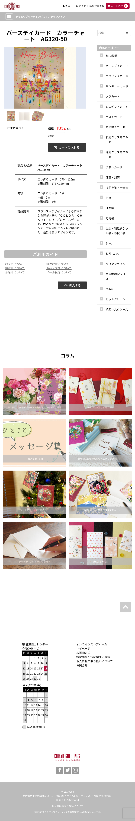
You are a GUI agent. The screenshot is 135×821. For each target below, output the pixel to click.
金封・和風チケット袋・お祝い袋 (117, 230)
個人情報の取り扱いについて (94, 661)
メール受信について (59, 273)
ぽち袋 (110, 208)
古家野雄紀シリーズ (117, 276)
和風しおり (113, 254)
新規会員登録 (96, 6)
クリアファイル (115, 264)
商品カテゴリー (109, 48)
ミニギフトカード (117, 107)
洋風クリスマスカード (117, 154)
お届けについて (15, 273)
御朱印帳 (111, 55)
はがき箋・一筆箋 (117, 187)
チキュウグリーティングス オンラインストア (40, 16)
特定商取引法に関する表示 (93, 657)
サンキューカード (117, 86)
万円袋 (110, 218)
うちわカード (114, 167)
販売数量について (57, 265)
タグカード (113, 96)
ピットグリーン (115, 299)
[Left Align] (127, 33)
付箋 (108, 198)
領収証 (110, 289)
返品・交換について (59, 269)
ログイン (81, 6)
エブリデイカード (117, 76)
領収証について (15, 269)
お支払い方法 (13, 265)
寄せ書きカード (115, 127)
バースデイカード (117, 66)
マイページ (83, 648)
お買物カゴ (83, 653)
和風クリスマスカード (117, 139)
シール (110, 243)
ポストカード (114, 117)
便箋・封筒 (113, 177)
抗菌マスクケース (117, 309)
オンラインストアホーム (91, 644)
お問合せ (82, 665)
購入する (72, 286)
